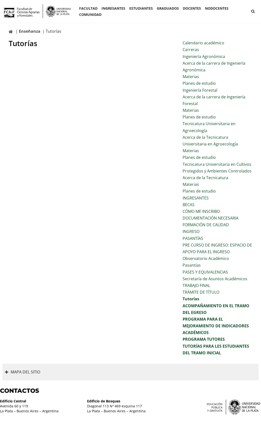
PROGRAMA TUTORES (204, 339)
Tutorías (191, 299)
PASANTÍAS (193, 238)
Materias (191, 76)
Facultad (88, 8)
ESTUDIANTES (141, 8)
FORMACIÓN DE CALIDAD (206, 224)
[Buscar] (253, 11)
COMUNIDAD (90, 14)
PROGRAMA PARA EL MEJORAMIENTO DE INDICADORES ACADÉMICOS (216, 325)
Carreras (191, 49)
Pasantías (192, 265)
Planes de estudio (199, 83)
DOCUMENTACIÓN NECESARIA (210, 218)
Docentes (192, 8)
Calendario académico (203, 43)
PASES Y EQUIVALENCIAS (205, 272)
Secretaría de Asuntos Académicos (215, 278)
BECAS (189, 204)
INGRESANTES (113, 8)
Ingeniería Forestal (200, 90)
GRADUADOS (168, 8)
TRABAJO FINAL (196, 285)
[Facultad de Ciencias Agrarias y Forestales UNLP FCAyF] (37, 11)
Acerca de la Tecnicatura (205, 177)
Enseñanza (29, 31)
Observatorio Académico (206, 258)
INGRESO (191, 231)
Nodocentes (216, 8)
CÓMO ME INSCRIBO (201, 211)
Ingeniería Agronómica (204, 56)
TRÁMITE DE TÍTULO (201, 292)
